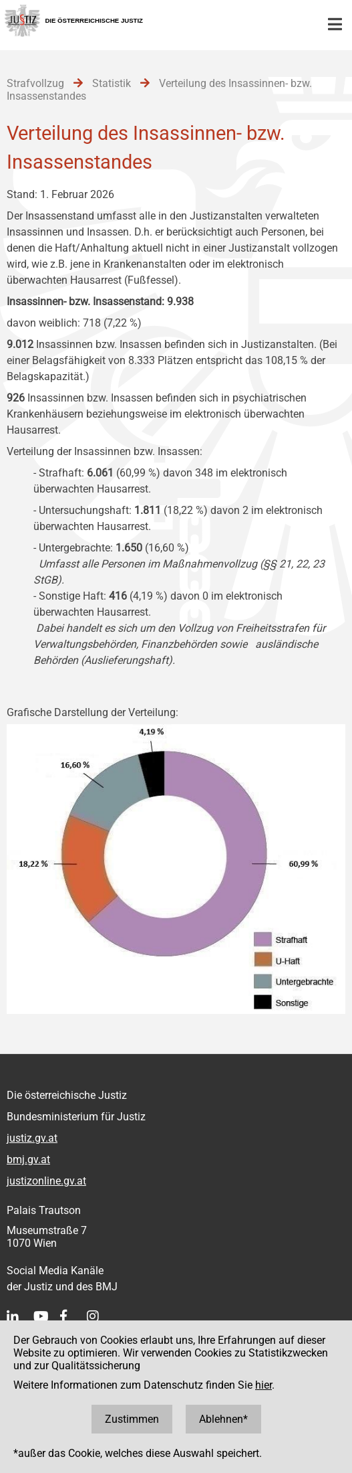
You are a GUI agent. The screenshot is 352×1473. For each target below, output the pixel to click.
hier (263, 1385)
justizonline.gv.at (46, 1181)
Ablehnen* (223, 1419)
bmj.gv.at (28, 1159)
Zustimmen (132, 1419)
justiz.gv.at (32, 1138)
